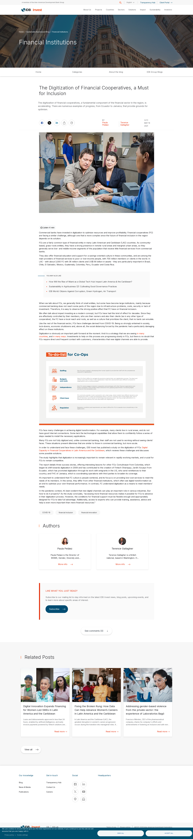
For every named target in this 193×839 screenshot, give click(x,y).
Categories (77, 72)
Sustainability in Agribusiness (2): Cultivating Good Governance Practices (83, 286)
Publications (24, 792)
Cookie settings (22, 835)
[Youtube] (83, 792)
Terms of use (111, 827)
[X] (75, 792)
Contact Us (50, 787)
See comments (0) (94, 631)
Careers (49, 792)
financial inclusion (66, 512)
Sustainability (155, 9)
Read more (60, 731)
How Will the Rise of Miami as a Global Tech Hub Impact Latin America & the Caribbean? (90, 281)
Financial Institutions (60, 32)
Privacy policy (9, 835)
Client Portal (166, 2)
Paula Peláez (105, 123)
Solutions (132, 9)
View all (31, 749)
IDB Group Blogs (155, 72)
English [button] (129, 2)
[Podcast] (75, 799)
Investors (168, 9)
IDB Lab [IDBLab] (55, 827)
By (103, 120)
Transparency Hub (147, 2)
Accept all (169, 833)
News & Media (25, 787)
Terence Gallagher (124, 123)
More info (65, 564)
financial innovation (89, 512)
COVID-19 (46, 512)
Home (21, 32)
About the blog (116, 72)
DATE (146, 120)
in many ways (59, 336)
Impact (143, 9)
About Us (87, 9)
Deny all (120, 833)
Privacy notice (125, 827)
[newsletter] (83, 799)
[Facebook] (75, 784)
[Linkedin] (83, 784)
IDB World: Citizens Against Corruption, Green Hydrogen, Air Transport (82, 291)
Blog (21, 782)
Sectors (121, 9)
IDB (48, 827)
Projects (98, 9)
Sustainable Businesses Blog (37, 32)
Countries (110, 9)
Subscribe (57, 609)
